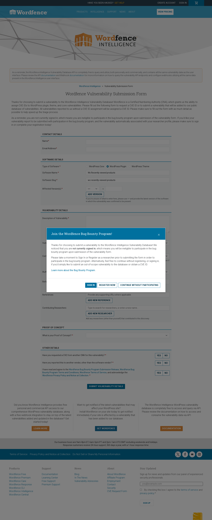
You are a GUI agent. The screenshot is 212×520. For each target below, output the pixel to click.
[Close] (159, 234)
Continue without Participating (139, 285)
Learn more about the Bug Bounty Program (73, 270)
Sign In (91, 285)
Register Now (107, 285)
